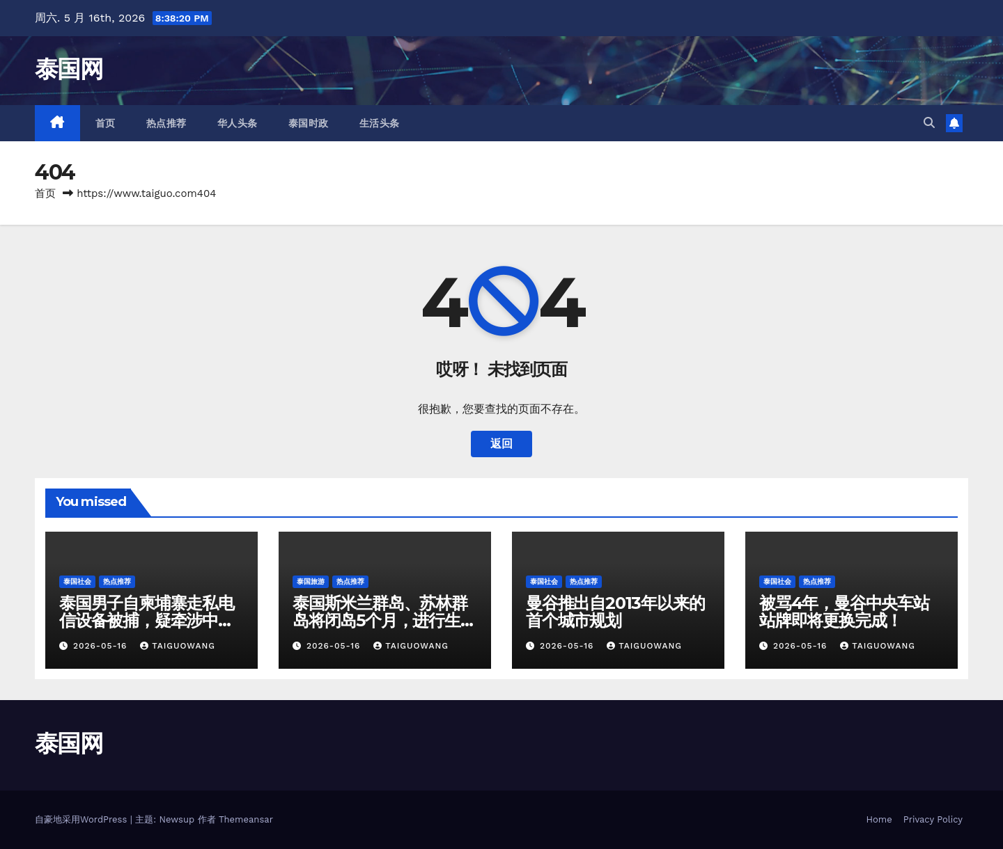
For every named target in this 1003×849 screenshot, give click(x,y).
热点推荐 (166, 123)
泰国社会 (77, 581)
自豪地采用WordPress (82, 819)
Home (879, 819)
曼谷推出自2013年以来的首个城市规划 (615, 611)
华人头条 (237, 123)
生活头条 (379, 123)
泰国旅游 (311, 581)
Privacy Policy (933, 819)
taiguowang (177, 646)
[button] (929, 122)
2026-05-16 (101, 646)
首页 (105, 123)
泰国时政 (308, 123)
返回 (501, 443)
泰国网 (68, 69)
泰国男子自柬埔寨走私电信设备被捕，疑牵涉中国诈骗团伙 (146, 620)
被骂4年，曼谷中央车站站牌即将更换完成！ (844, 611)
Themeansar (246, 819)
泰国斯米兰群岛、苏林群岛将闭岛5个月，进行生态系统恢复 (384, 620)
